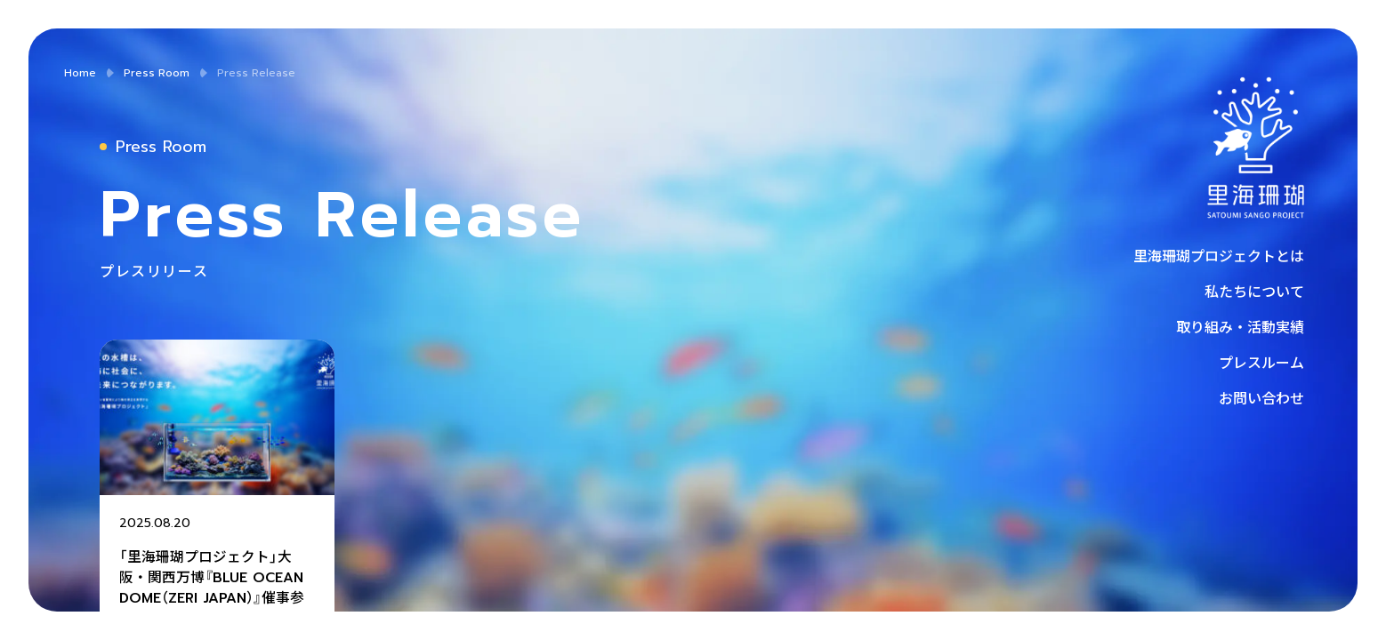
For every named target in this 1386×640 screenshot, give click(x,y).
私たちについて (1254, 291)
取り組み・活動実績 (1240, 326)
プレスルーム (1261, 362)
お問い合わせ (1261, 397)
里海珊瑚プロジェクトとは (1218, 255)
